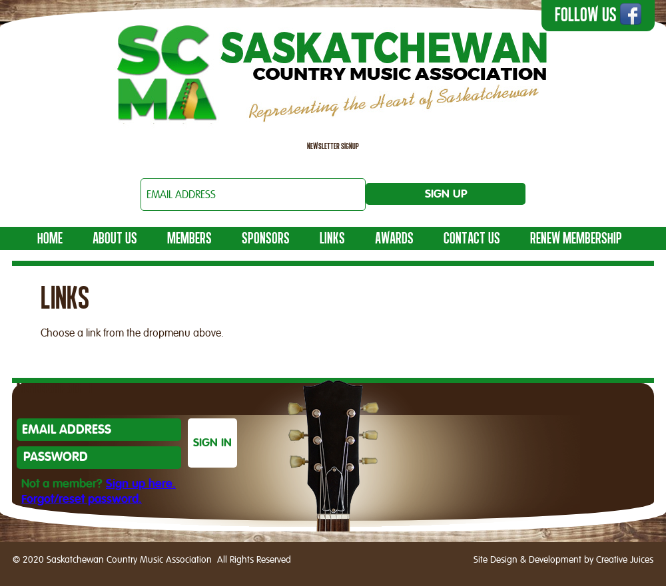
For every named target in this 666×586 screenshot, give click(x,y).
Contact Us (472, 238)
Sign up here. (141, 484)
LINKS (332, 238)
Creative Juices (624, 560)
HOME (50, 238)
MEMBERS (189, 238)
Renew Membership (576, 238)
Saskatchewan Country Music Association (333, 70)
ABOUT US (115, 238)
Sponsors (266, 238)
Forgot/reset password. (81, 500)
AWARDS (394, 238)
